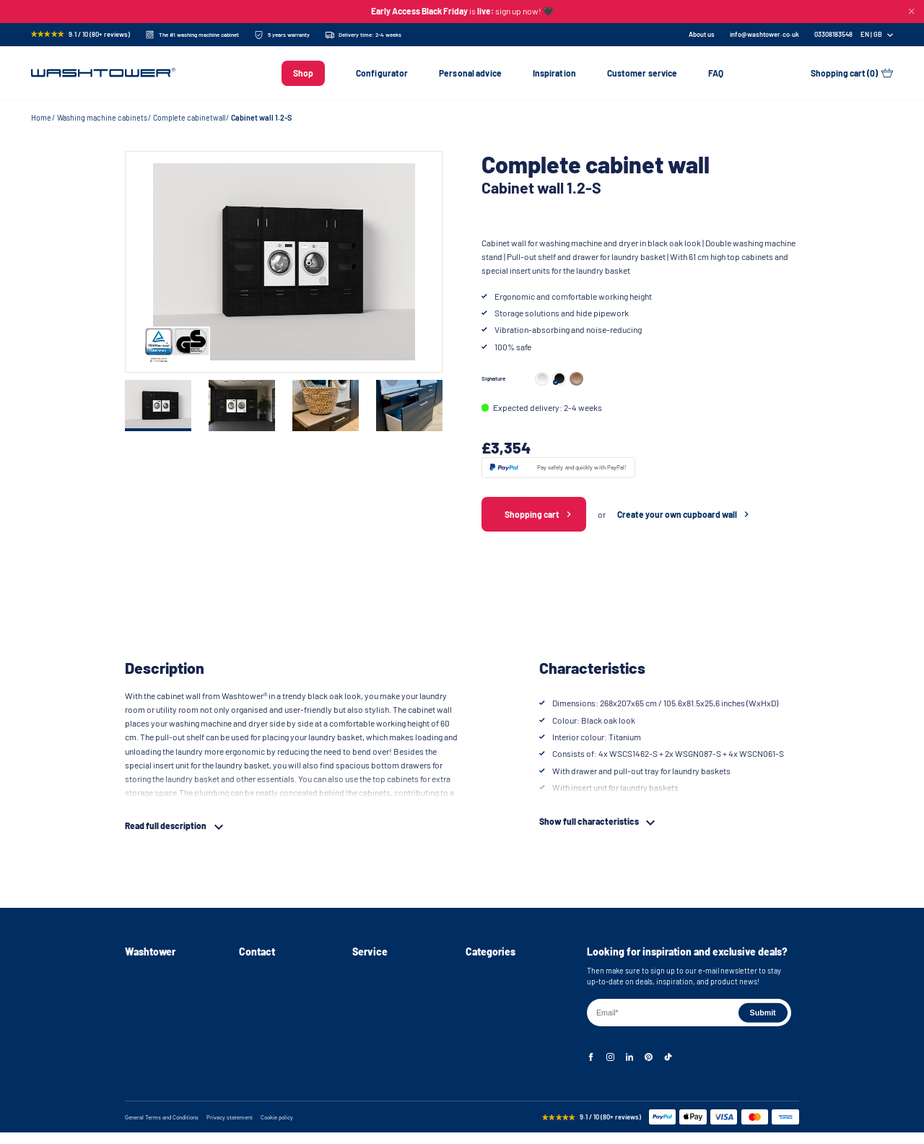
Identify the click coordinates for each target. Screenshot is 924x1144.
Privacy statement (229, 1128)
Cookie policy (277, 1128)
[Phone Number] (833, 34)
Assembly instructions (162, 989)
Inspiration (554, 73)
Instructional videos (158, 1004)
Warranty (367, 1019)
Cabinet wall (485, 1035)
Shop (303, 73)
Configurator (382, 73)
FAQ (715, 73)
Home (41, 117)
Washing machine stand (505, 989)
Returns (366, 1004)
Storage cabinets (494, 1050)
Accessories (486, 1065)
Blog (132, 1050)
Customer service (642, 73)
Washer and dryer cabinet (508, 1004)
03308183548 (260, 1004)
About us (702, 34)
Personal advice (470, 73)
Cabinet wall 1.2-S (261, 117)
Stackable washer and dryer (511, 1019)
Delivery (366, 989)
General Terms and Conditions (162, 1128)
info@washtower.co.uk (764, 34)
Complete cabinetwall (189, 117)
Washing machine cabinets (102, 117)
